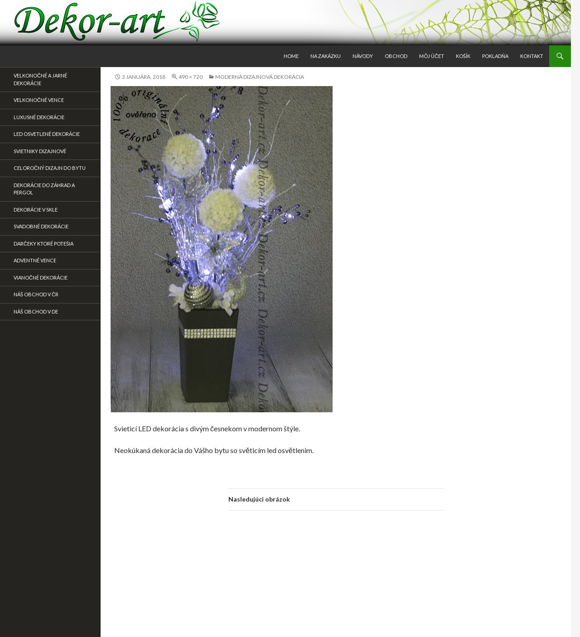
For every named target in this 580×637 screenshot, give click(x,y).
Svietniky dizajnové (40, 151)
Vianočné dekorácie (41, 277)
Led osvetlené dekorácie (47, 134)
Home (291, 56)
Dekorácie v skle (36, 209)
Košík (463, 56)
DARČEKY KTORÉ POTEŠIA (43, 243)
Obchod (396, 56)
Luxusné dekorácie (39, 117)
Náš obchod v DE (36, 311)
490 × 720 (191, 76)
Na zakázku (325, 56)
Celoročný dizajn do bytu (50, 168)
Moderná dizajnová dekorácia (259, 76)
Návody (363, 56)
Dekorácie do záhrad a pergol (44, 189)
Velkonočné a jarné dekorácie (40, 79)
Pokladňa (495, 56)
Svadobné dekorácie (41, 226)
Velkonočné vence (39, 100)
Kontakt (531, 56)
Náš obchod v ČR (36, 294)
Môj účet (431, 56)
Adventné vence (35, 260)
